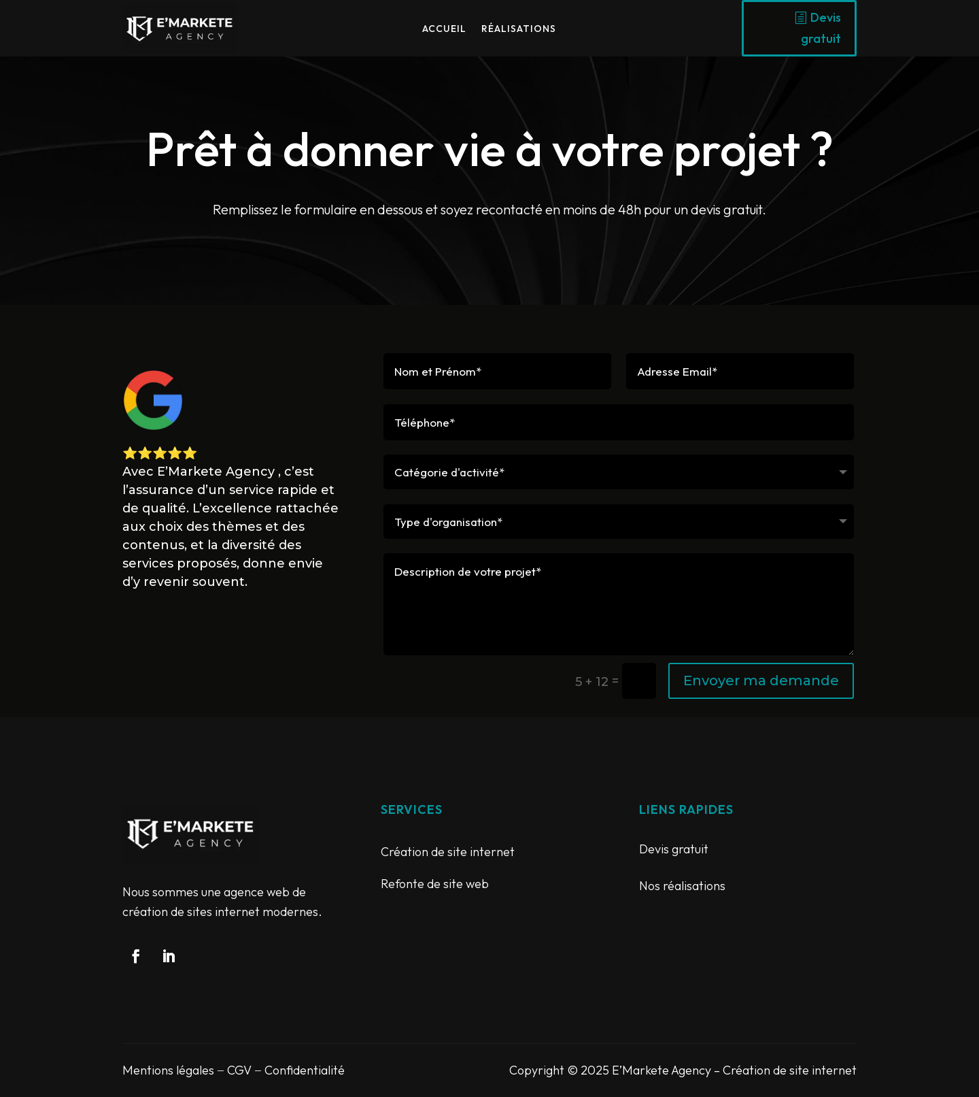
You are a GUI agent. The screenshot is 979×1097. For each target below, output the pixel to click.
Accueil (444, 29)
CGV (239, 1070)
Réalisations (518, 29)
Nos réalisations (682, 886)
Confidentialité (304, 1070)
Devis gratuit (821, 28)
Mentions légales (168, 1070)
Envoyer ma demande (761, 680)
